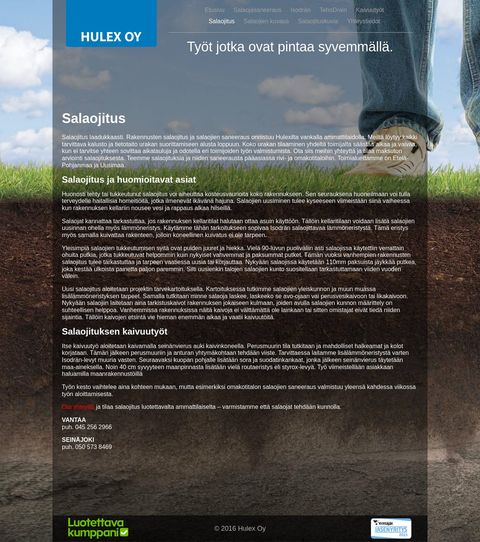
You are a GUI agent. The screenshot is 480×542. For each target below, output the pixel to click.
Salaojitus (221, 21)
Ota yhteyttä (78, 407)
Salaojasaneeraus (258, 10)
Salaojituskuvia (318, 21)
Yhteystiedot (363, 21)
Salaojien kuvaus (266, 21)
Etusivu (214, 10)
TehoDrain (333, 10)
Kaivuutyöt (370, 10)
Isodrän (300, 10)
